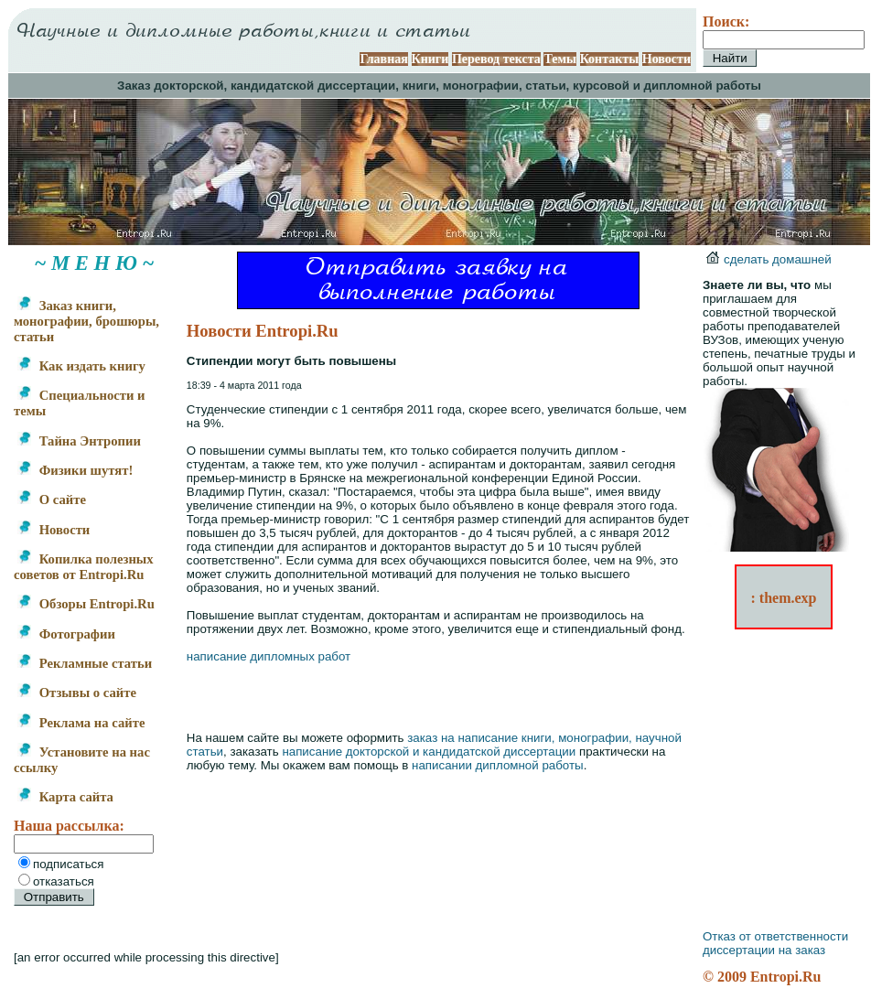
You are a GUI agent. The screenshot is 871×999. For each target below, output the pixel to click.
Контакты (609, 59)
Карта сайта (65, 797)
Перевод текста (496, 59)
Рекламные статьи (84, 663)
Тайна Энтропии (79, 441)
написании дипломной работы (498, 765)
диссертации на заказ (764, 950)
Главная (383, 59)
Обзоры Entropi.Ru (86, 603)
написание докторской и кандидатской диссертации (428, 751)
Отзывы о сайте (76, 692)
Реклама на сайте (81, 722)
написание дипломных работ (268, 656)
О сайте (51, 499)
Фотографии (66, 634)
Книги (430, 59)
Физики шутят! (75, 470)
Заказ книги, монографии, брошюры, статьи (86, 321)
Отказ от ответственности (775, 936)
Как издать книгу (81, 366)
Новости (666, 59)
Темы (559, 59)
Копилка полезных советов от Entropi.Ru (84, 567)
